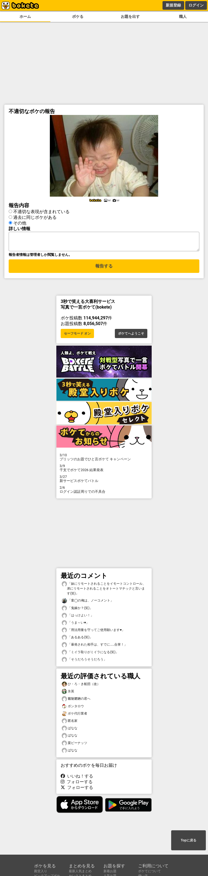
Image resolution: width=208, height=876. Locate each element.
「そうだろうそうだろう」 (84, 661)
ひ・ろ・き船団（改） (81, 685)
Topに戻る (188, 840)
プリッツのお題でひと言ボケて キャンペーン (104, 459)
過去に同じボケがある (35, 216)
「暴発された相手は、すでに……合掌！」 (94, 646)
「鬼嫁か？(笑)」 (77, 609)
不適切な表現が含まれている (41, 210)
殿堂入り (40, 871)
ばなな (69, 729)
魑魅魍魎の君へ (76, 700)
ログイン (196, 5)
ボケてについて (149, 871)
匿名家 (69, 722)
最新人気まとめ (80, 871)
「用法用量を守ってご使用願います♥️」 (93, 631)
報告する (104, 268)
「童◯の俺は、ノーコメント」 (87, 602)
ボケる (77, 16)
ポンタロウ (73, 707)
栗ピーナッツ (74, 744)
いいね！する (77, 777)
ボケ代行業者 (74, 715)
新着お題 (109, 871)
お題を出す (130, 16)
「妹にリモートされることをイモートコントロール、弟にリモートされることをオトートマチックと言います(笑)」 (104, 590)
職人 (183, 16)
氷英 (68, 693)
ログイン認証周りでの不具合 (104, 491)
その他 (19, 222)
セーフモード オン (77, 335)
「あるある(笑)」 (77, 639)
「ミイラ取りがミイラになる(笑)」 (90, 653)
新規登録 (173, 5)
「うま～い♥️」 (75, 624)
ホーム (25, 16)
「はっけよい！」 (78, 617)
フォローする (77, 783)
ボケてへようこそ (131, 335)
